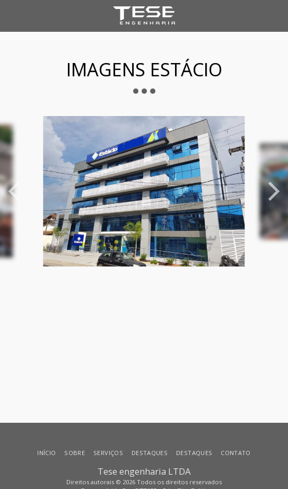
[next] (272, 191)
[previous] (16, 191)
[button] (12, 15)
